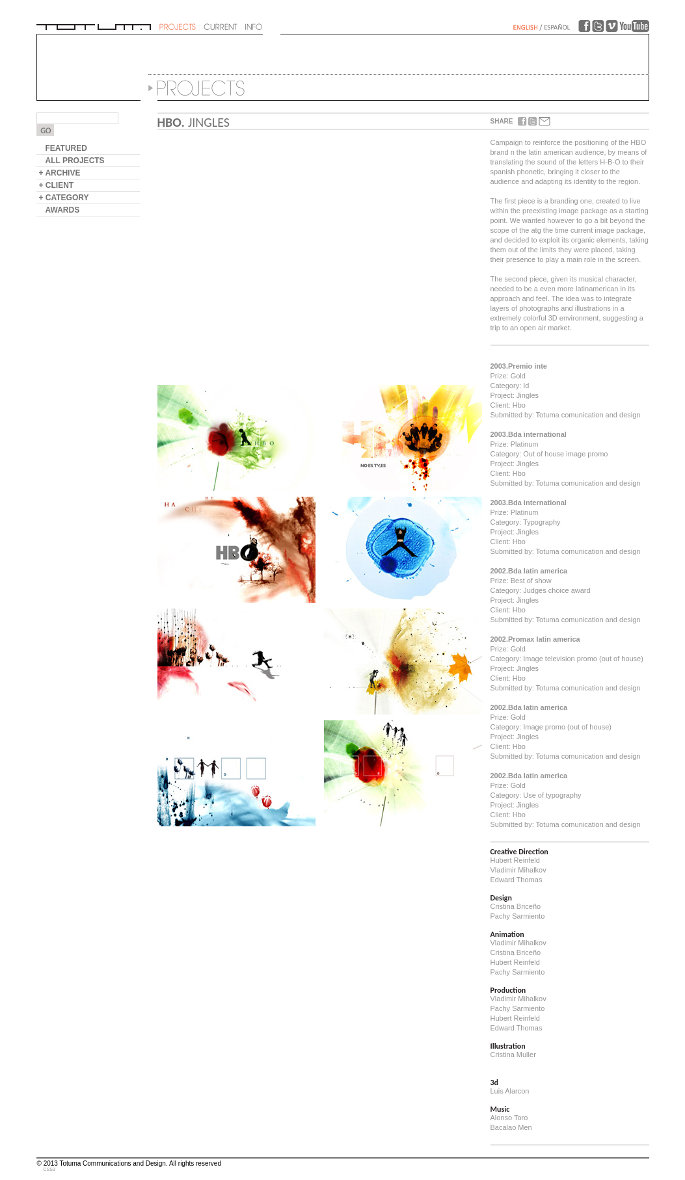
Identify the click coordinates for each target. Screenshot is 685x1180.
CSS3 (49, 1169)
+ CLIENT (56, 185)
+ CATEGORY (64, 197)
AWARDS (63, 210)
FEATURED (66, 148)
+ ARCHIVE (60, 172)
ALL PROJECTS (75, 160)
